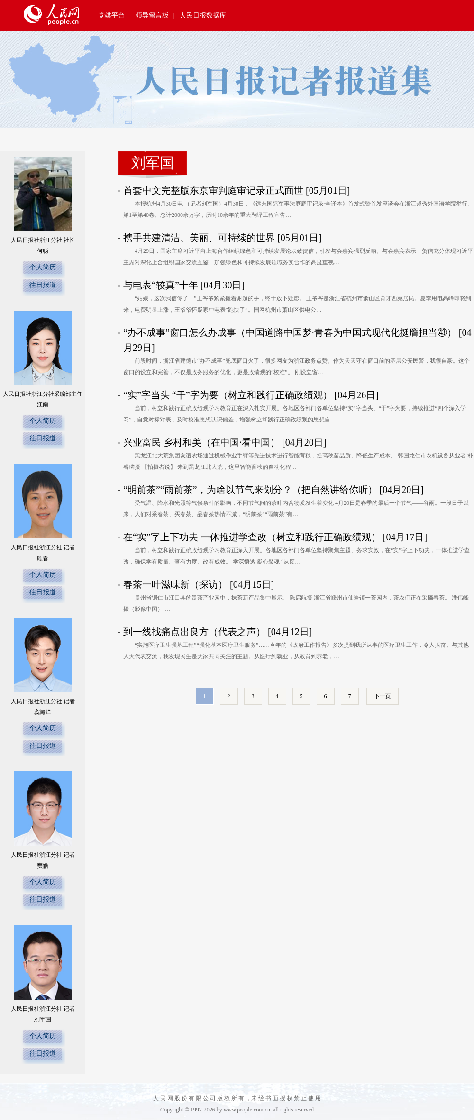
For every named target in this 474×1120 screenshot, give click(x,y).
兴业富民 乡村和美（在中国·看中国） (202, 442)
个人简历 (42, 267)
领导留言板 (152, 15)
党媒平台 (111, 15)
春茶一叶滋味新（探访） (176, 584)
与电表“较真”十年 (162, 285)
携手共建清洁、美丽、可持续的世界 (200, 238)
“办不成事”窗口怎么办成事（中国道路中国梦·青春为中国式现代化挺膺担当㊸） (291, 332)
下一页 (382, 696)
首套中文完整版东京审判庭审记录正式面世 (214, 190)
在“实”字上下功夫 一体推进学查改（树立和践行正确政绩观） (253, 537)
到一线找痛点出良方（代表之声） (195, 632)
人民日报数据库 (203, 15)
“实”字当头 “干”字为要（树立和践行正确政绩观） (229, 395)
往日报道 (42, 284)
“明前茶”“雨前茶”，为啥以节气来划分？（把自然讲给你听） (251, 489)
